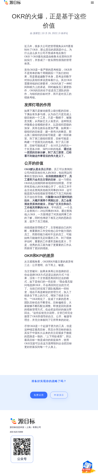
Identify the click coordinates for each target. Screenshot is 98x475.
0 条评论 (63, 33)
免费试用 (39, 395)
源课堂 (36, 33)
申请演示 (59, 395)
